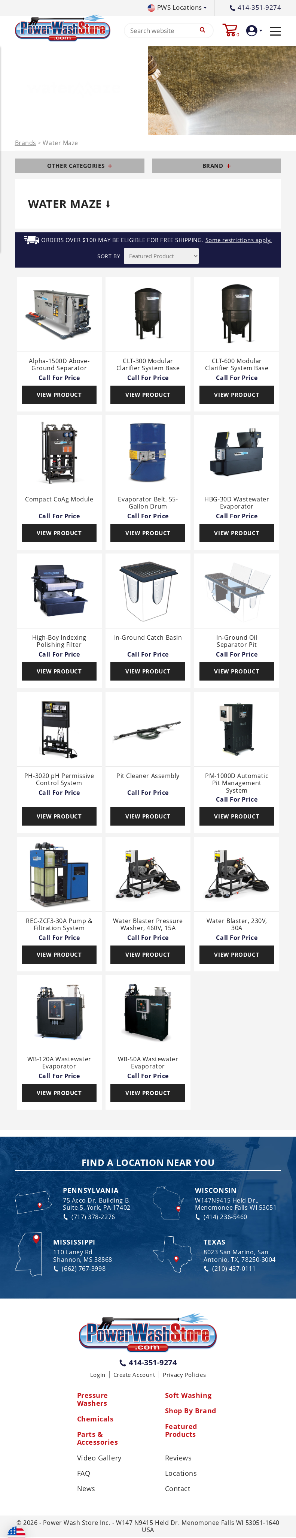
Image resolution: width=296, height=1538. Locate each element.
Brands (25, 143)
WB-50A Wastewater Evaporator (148, 1063)
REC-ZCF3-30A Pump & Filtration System (59, 924)
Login (98, 1374)
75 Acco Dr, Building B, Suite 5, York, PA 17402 (97, 1204)
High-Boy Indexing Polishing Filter (59, 641)
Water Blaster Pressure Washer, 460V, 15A (148, 924)
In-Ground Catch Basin (148, 638)
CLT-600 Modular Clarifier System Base (237, 365)
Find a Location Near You (148, 1163)
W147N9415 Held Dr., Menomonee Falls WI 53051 (236, 1204)
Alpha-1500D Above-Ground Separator (59, 365)
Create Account (134, 1374)
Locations (181, 1474)
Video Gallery (99, 1458)
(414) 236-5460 (221, 1217)
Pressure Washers (92, 1399)
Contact (177, 1490)
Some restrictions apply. (238, 240)
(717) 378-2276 (89, 1217)
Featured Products (181, 1431)
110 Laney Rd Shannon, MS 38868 (82, 1256)
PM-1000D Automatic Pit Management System (236, 783)
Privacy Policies (184, 1374)
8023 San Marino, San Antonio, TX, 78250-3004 (240, 1256)
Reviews (178, 1458)
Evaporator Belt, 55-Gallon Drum (148, 503)
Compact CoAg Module (59, 499)
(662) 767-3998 (79, 1268)
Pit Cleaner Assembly (148, 776)
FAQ (84, 1474)
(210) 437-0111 (230, 1268)
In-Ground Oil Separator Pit (236, 641)
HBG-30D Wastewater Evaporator (236, 503)
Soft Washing (188, 1395)
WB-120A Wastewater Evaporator (59, 1063)
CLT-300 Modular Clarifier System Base (148, 365)
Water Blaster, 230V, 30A (237, 924)
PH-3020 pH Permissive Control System (59, 780)
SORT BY (108, 256)
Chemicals (95, 1419)
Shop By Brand (190, 1411)
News (86, 1490)
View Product (59, 394)
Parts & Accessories (97, 1439)
